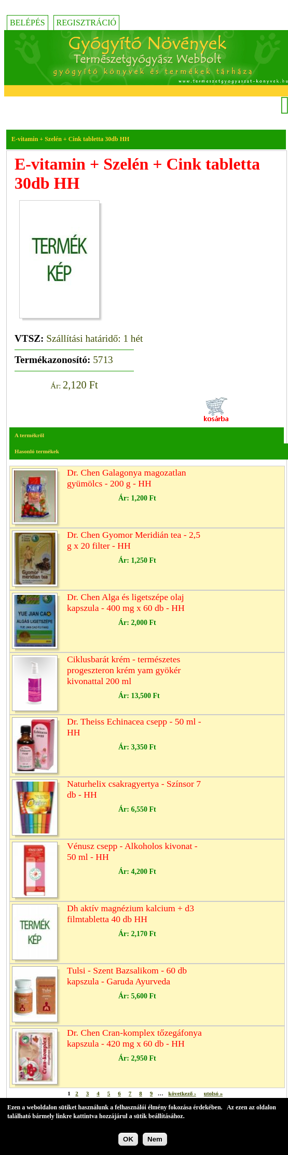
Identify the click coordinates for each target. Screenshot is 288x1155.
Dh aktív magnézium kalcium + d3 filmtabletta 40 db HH (130, 913)
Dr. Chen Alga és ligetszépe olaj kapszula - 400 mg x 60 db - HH (126, 602)
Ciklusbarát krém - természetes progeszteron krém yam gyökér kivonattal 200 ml (124, 670)
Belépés (27, 22)
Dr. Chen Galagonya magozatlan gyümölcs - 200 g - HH (126, 478)
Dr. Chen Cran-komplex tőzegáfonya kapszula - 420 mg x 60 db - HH (134, 1038)
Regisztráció (87, 22)
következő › (182, 1093)
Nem (154, 1142)
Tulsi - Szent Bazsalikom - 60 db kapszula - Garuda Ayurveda (127, 975)
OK (128, 1142)
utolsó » (213, 1093)
